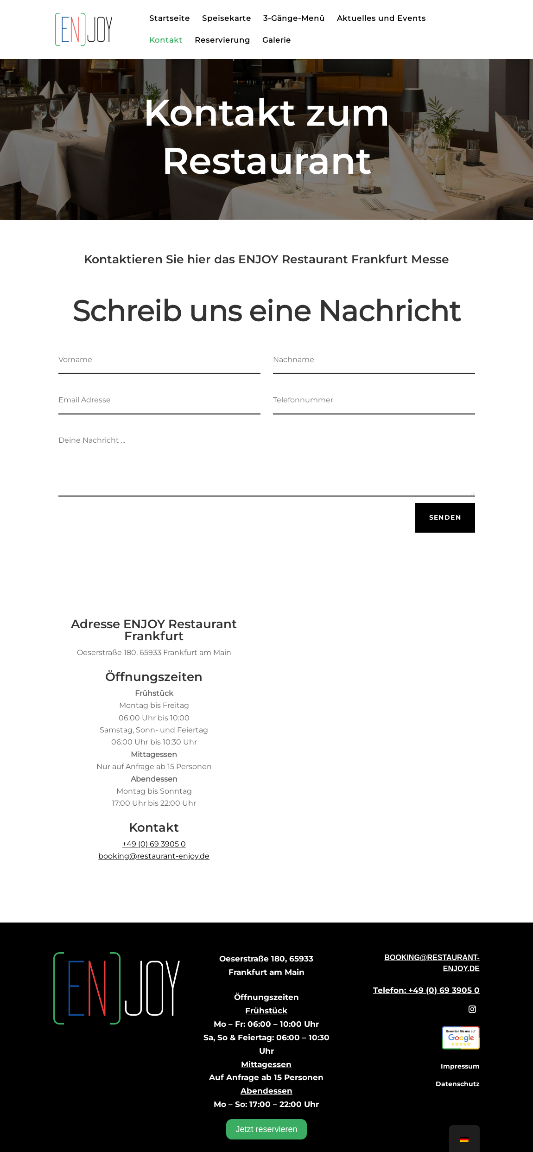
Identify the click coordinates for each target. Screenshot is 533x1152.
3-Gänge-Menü (294, 19)
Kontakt (166, 41)
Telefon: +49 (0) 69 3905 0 (426, 990)
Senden (445, 517)
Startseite (169, 19)
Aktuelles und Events (381, 19)
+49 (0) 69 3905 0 (154, 844)
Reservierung (222, 41)
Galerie (276, 41)
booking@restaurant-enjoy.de (153, 856)
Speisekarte (226, 19)
